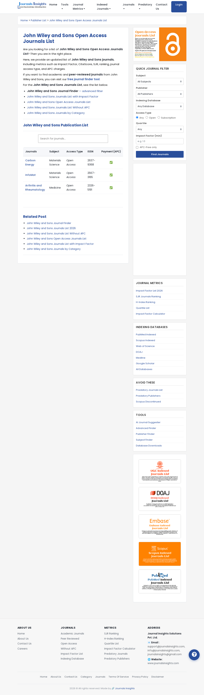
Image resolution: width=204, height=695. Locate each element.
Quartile (141, 123)
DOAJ (139, 352)
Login (179, 4)
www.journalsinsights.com (163, 663)
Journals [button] (128, 4)
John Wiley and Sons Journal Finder (49, 223)
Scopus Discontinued (148, 401)
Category (86, 676)
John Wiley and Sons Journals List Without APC (58, 107)
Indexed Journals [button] (103, 7)
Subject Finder (144, 440)
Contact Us (161, 7)
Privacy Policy (140, 676)
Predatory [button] (145, 4)
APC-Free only (146, 147)
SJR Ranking (111, 633)
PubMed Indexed (146, 334)
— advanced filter (65, 91)
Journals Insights (125, 688)
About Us (23, 638)
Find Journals (160, 154)
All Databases (144, 369)
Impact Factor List (72, 654)
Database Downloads (149, 445)
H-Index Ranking (145, 302)
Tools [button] (64, 4)
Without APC (68, 648)
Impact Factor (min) (149, 135)
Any (140, 117)
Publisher (142, 88)
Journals (100, 676)
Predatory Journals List (149, 390)
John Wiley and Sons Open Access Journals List (78, 20)
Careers (22, 648)
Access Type (143, 113)
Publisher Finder (145, 434)
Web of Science (145, 346)
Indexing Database (148, 100)
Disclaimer (157, 676)
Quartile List (142, 308)
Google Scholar (145, 363)
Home (53, 4)
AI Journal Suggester (148, 422)
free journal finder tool (83, 79)
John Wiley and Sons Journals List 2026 (51, 228)
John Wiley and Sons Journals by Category (56, 113)
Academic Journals (72, 633)
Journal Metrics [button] (78, 7)
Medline (140, 358)
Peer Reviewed (70, 638)
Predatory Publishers (148, 396)
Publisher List (38, 20)
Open (151, 117)
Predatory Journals (116, 654)
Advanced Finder (146, 428)
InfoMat (30, 175)
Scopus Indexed (145, 340)
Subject (141, 75)
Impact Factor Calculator (150, 313)
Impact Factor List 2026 (149, 290)
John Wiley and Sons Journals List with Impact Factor (62, 96)
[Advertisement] (160, 219)
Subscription (167, 117)
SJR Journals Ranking (148, 296)
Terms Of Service (119, 676)
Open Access (69, 643)
